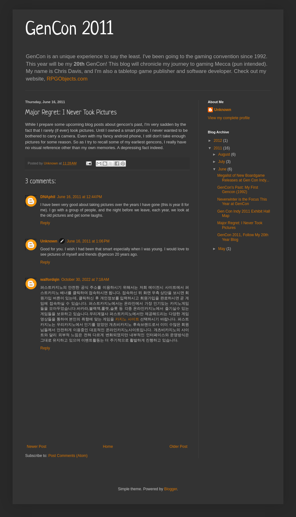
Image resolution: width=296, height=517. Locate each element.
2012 (218, 140)
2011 (218, 148)
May (222, 249)
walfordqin (50, 279)
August (224, 154)
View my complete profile (229, 118)
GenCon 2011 (69, 30)
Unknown (48, 241)
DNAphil (47, 197)
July (222, 161)
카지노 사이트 (127, 319)
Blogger (170, 489)
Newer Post (36, 446)
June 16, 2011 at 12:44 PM (79, 197)
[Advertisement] (234, 357)
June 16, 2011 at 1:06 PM (88, 241)
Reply (45, 223)
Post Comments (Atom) (68, 455)
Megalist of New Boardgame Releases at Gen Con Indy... (243, 177)
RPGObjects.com (67, 79)
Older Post (178, 446)
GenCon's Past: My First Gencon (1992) (237, 189)
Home (108, 446)
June (222, 169)
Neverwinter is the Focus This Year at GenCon (242, 201)
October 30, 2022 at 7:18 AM (85, 279)
